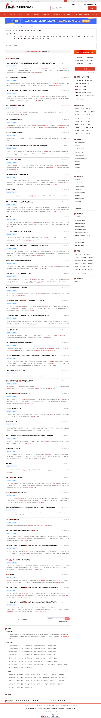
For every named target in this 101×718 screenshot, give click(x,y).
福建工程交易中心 (79, 152)
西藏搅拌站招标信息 (39, 664)
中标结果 (28, 14)
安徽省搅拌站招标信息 (14, 645)
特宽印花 (77, 263)
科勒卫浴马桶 (83, 257)
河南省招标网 (28, 677)
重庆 (48, 38)
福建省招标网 (28, 674)
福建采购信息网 (78, 183)
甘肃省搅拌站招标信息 (52, 645)
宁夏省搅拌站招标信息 (39, 658)
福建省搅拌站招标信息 (39, 645)
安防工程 (77, 124)
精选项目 (36, 14)
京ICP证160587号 (61, 708)
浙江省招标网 (20, 687)
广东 (68, 1)
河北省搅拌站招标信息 (14, 651)
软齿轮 (81, 254)
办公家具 (88, 124)
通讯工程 (91, 127)
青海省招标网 (53, 680)
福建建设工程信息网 (79, 186)
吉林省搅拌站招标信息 (26, 654)
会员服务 (44, 705)
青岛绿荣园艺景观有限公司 (81, 229)
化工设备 (82, 121)
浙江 (76, 1)
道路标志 (77, 118)
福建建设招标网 (78, 208)
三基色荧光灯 (90, 266)
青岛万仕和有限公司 (79, 242)
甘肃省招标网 (36, 674)
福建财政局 (77, 167)
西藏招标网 (52, 684)
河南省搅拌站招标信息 (26, 651)
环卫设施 (77, 111)
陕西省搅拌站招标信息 (39, 661)
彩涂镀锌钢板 (91, 257)
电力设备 (77, 121)
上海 (21, 38)
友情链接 (66, 705)
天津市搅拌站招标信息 (26, 664)
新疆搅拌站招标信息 (50, 664)
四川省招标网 (36, 684)
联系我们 (36, 705)
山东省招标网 (61, 680)
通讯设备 (77, 130)
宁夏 (84, 36)
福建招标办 (77, 145)
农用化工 (88, 133)
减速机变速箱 (91, 269)
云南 (40, 38)
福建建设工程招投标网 (80, 192)
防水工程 (88, 108)
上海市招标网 (28, 684)
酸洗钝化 (84, 260)
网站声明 (62, 705)
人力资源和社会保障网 (82, 14)
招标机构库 (56, 14)
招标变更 (33, 30)
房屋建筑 (77, 108)
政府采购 (94, 14)
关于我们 (31, 705)
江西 (72, 36)
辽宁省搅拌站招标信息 (14, 658)
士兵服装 (77, 257)
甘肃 (25, 36)
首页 (5, 14)
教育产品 (82, 127)
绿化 (85, 111)
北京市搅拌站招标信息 (26, 645)
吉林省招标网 (62, 677)
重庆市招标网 (28, 687)
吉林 (64, 36)
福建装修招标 (78, 201)
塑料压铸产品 (83, 263)
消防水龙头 (77, 269)
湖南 (60, 36)
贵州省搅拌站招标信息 (39, 648)
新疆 (36, 38)
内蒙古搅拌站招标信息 (26, 658)
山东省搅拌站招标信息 (14, 661)
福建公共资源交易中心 (80, 142)
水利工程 (88, 118)
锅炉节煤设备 (87, 254)
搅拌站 (45, 69)
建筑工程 (82, 108)
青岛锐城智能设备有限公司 (81, 220)
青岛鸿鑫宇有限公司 (79, 239)
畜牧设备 (82, 133)
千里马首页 (26, 705)
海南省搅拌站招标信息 (52, 648)
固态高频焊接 (82, 266)
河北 (86, 1)
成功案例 (40, 705)
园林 (81, 111)
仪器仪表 (82, 118)
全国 (14, 34)
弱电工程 (88, 121)
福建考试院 (77, 195)
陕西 (17, 38)
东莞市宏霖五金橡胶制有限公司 (81, 217)
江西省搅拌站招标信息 (52, 654)
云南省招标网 (12, 687)
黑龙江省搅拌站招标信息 (40, 651)
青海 (88, 36)
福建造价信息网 (78, 189)
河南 (48, 36)
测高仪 (76, 266)
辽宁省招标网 (28, 680)
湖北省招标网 (46, 677)
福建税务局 (77, 161)
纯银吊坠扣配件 (91, 260)
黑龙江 (52, 36)
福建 (21, 36)
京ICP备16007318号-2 (70, 708)
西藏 (33, 38)
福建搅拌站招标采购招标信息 (29, 26)
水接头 (76, 254)
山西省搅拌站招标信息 (26, 661)
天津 (29, 38)
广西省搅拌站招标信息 (26, 648)
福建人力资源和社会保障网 (81, 158)
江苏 (73, 1)
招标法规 (57, 705)
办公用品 (82, 124)
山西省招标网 (12, 684)
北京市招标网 (20, 674)
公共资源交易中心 (68, 14)
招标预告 (20, 14)
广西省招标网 (53, 674)
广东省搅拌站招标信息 (14, 648)
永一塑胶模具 (91, 263)
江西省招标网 (20, 680)
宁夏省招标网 (44, 680)
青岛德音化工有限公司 (80, 223)
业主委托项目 (46, 14)
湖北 (81, 1)
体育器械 (77, 127)
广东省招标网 (44, 674)
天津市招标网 (44, 684)
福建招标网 (19, 26)
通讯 (87, 127)
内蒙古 (80, 36)
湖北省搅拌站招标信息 (53, 651)
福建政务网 (77, 171)
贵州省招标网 (61, 674)
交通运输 (82, 114)
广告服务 (53, 705)
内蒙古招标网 (36, 680)
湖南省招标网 (54, 677)
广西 (33, 36)
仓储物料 (88, 114)
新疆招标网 (59, 684)
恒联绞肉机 (84, 269)
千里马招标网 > (13, 26)
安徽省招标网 (12, 674)
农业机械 (77, 133)
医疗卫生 (77, 114)
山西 (14, 38)
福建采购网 (77, 179)
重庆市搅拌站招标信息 (26, 667)
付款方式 (49, 705)
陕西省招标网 (20, 684)
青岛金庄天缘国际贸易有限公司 (81, 232)
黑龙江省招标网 (37, 677)
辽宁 (75, 36)
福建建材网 (77, 205)
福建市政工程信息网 (79, 149)
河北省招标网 (20, 677)
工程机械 (82, 130)
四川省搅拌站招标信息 (14, 664)
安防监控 (15, 45)
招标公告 (12, 14)
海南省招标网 (12, 677)
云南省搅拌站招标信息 (62, 664)
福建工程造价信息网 (79, 198)
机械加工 (88, 130)
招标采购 (15, 30)
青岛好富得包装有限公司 (80, 245)
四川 (25, 38)
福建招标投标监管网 (79, 155)
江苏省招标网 (12, 680)
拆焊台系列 (77, 273)
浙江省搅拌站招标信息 (14, 667)
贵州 (36, 36)
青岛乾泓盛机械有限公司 (80, 226)
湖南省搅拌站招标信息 (14, 654)
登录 (94, 72)
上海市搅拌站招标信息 (52, 661)
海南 (40, 36)
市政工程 (93, 111)
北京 (70, 1)
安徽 (83, 1)
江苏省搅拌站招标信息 (39, 654)
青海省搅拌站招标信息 (52, 658)
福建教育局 (77, 164)
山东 (78, 1)
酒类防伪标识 (78, 260)
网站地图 (70, 705)
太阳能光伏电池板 (85, 273)
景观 (88, 111)
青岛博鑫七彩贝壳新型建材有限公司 (82, 235)
